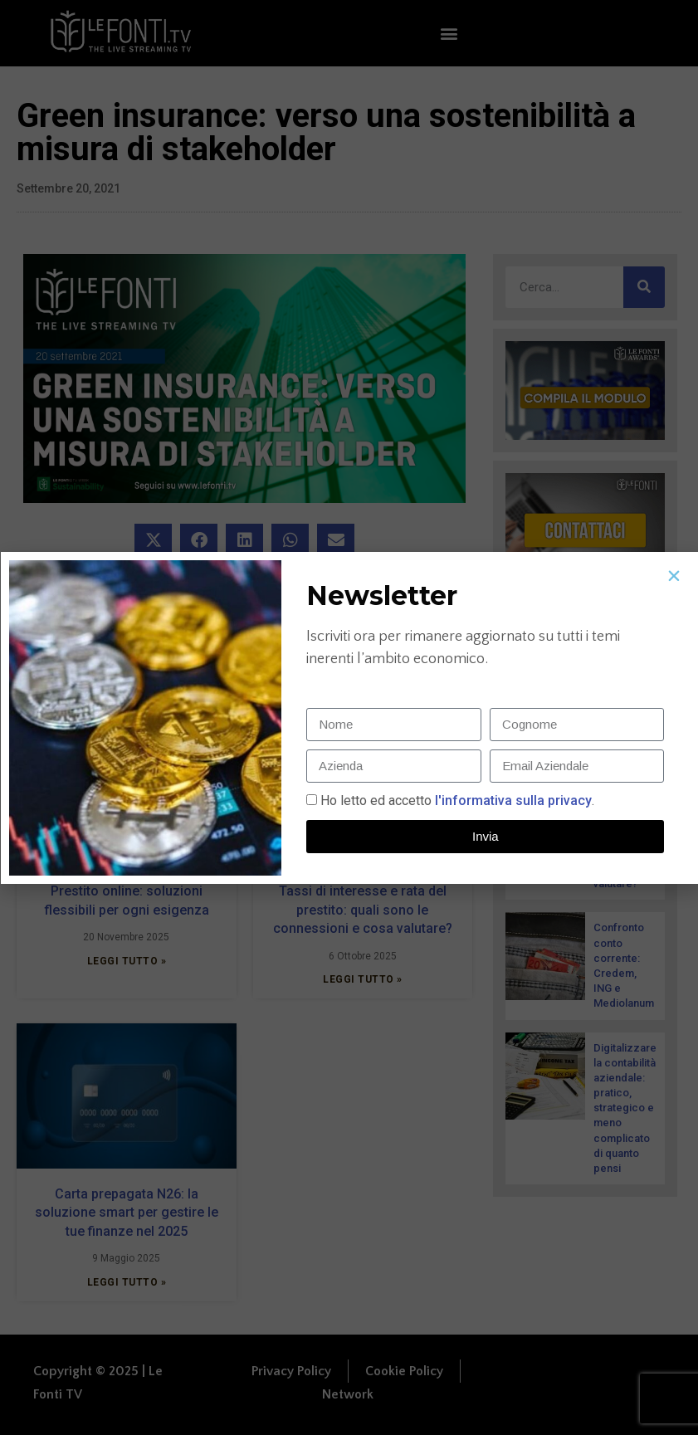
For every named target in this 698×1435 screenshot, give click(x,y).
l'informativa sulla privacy (512, 800)
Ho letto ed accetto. (457, 800)
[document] (349, 717)
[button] (673, 576)
